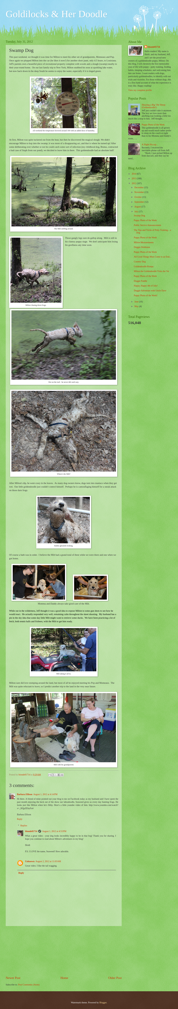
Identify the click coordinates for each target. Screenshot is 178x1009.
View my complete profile (140, 90)
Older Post (115, 978)
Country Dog (140, 261)
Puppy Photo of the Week (153, 124)
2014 (134, 174)
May (136, 306)
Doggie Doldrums (142, 247)
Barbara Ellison (24, 794)
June (136, 301)
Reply (19, 819)
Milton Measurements (144, 242)
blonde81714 (25, 774)
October (138, 197)
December (139, 187)
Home (64, 978)
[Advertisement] (63, 951)
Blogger (102, 1002)
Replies (23, 825)
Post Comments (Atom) (29, 984)
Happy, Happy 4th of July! (146, 285)
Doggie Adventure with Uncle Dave (150, 290)
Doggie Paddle (140, 281)
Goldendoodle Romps (144, 266)
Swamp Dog (139, 215)
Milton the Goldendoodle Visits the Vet (151, 271)
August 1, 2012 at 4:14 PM (45, 794)
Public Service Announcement (147, 225)
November (139, 192)
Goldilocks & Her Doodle (56, 14)
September (139, 202)
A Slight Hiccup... (150, 144)
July (136, 211)
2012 (134, 183)
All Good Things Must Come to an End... (152, 257)
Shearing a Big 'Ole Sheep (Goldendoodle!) (153, 106)
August (137, 206)
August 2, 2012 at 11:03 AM (48, 861)
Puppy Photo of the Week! (145, 295)
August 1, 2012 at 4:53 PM (54, 831)
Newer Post (13, 978)
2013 (134, 178)
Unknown (30, 861)
